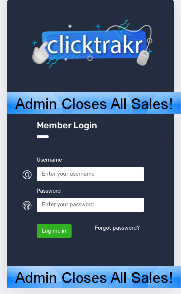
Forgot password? (117, 228)
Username (49, 160)
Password (49, 191)
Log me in (54, 231)
